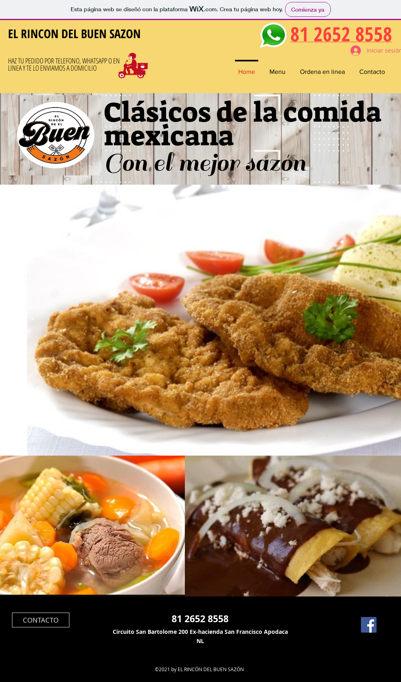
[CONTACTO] (40, 620)
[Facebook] (369, 625)
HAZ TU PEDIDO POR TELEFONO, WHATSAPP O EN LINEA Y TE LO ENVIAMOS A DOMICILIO (64, 64)
